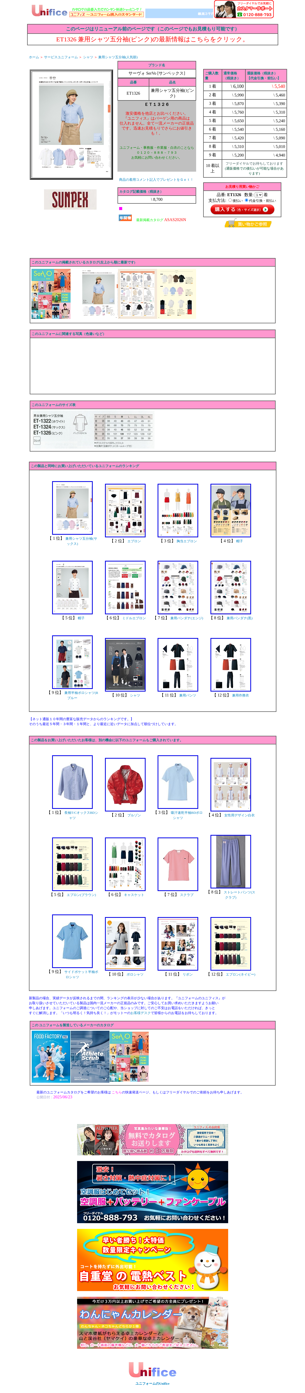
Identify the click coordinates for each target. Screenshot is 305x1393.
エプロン (134, 541)
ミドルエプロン (134, 618)
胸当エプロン (187, 541)
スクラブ (187, 895)
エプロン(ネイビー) (240, 974)
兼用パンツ (187, 695)
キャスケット (134, 895)
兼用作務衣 (240, 695)
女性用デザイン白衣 (239, 815)
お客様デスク (140, 1013)
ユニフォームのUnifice (152, 1383)
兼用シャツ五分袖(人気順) (118, 57)
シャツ (88, 57)
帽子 (239, 541)
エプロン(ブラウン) (81, 895)
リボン (188, 974)
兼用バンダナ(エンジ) (186, 618)
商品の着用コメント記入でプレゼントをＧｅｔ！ (156, 180)
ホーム (34, 57)
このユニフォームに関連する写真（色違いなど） (69, 334)
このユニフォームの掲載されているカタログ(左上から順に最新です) (83, 262)
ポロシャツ (135, 974)
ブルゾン (134, 815)
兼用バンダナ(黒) (240, 618)
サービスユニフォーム (61, 57)
